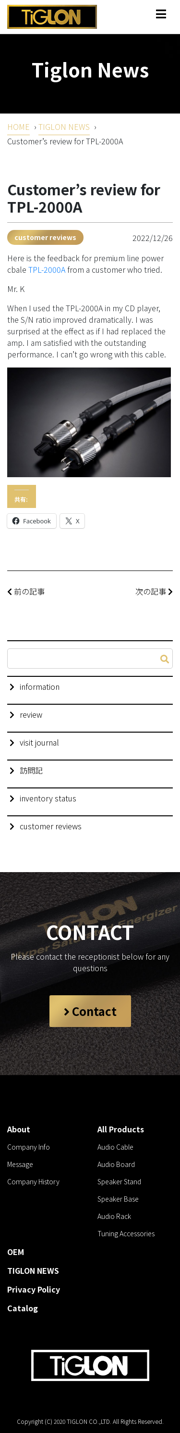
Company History (33, 1181)
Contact (90, 1010)
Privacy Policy (33, 1289)
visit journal (39, 742)
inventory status (48, 798)
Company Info (28, 1147)
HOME (18, 126)
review (31, 714)
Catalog (22, 1308)
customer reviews (45, 237)
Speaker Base (118, 1199)
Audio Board (116, 1164)
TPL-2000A (46, 269)
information (40, 686)
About (18, 1129)
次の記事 (154, 591)
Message (20, 1164)
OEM (15, 1251)
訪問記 (31, 770)
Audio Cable (115, 1147)
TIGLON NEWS (64, 126)
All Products (120, 1129)
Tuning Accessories (126, 1233)
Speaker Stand (119, 1181)
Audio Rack (114, 1216)
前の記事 (26, 591)
